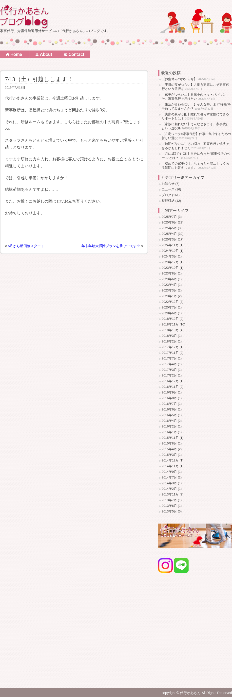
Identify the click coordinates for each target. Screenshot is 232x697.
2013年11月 (170, 494)
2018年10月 (170, 330)
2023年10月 (170, 268)
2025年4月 (169, 234)
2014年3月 (169, 483)
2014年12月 (170, 460)
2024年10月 (170, 251)
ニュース (168, 189)
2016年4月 (169, 421)
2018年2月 (169, 341)
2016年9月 (169, 392)
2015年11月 (170, 438)
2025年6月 (169, 222)
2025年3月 (169, 239)
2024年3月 (169, 256)
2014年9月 (169, 472)
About (45, 54)
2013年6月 (169, 506)
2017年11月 (170, 353)
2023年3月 (169, 290)
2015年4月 (169, 449)
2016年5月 (169, 415)
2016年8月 (169, 398)
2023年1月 (169, 296)
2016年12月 (170, 381)
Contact (75, 54)
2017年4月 (169, 364)
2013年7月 (169, 500)
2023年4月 (169, 285)
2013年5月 (169, 511)
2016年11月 (170, 387)
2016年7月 (169, 404)
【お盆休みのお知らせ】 (179, 79)
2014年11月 (170, 466)
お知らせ (168, 184)
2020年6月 (169, 313)
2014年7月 (169, 477)
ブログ (166, 195)
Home (15, 54)
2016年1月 (169, 432)
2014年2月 (169, 489)
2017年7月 (169, 358)
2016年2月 (169, 426)
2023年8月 (169, 273)
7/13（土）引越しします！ (39, 79)
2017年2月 (169, 375)
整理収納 (168, 201)
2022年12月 (170, 302)
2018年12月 (170, 319)
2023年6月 (169, 279)
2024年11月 (170, 245)
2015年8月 (169, 443)
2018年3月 (169, 336)
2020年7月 (169, 307)
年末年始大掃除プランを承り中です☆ (110, 246)
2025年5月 (169, 228)
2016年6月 (169, 409)
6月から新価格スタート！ (28, 246)
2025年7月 (169, 217)
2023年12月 (170, 262)
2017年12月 (170, 347)
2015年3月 (169, 455)
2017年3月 (169, 370)
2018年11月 (170, 324)
